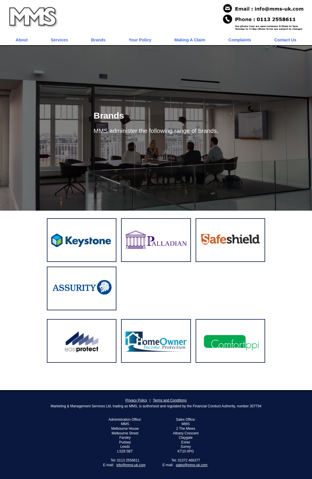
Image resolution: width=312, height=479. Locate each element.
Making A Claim (189, 40)
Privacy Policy (136, 400)
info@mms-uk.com (131, 465)
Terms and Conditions (170, 400)
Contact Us (285, 40)
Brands (98, 40)
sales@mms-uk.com (192, 465)
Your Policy (140, 40)
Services (59, 40)
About (22, 40)
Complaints (239, 40)
